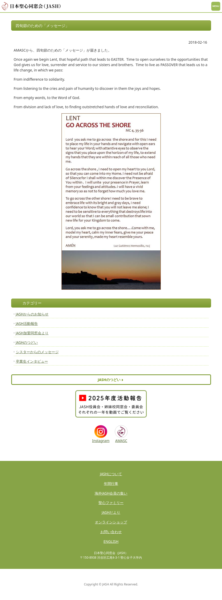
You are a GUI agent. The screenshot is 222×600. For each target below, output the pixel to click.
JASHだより (111, 512)
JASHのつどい (27, 342)
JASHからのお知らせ (32, 314)
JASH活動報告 (27, 323)
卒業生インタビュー (32, 361)
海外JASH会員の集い (111, 493)
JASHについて (111, 473)
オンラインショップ (111, 522)
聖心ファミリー (111, 502)
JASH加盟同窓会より (32, 332)
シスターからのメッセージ (37, 351)
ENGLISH (111, 541)
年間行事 (111, 483)
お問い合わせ (111, 531)
